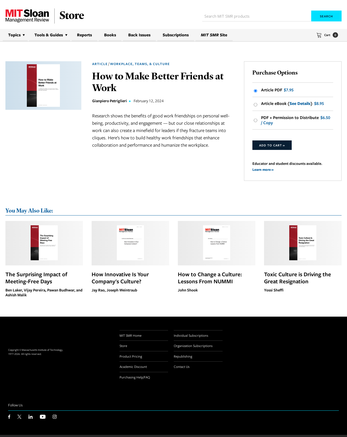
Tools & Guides (48, 35)
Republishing (183, 358)
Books (110, 35)
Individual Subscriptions (191, 337)
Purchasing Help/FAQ (135, 379)
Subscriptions (176, 35)
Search (326, 16)
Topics (14, 35)
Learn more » (263, 171)
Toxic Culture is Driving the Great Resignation (297, 279)
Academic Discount (133, 369)
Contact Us (181, 369)
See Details (300, 104)
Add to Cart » (272, 147)
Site (214, 35)
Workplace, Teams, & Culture (140, 64)
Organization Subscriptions (193, 348)
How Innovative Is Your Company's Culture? (120, 279)
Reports (84, 35)
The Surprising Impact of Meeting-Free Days (36, 279)
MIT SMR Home (131, 337)
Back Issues (139, 35)
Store (123, 348)
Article (100, 64)
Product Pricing (131, 358)
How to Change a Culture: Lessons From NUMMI (210, 279)
